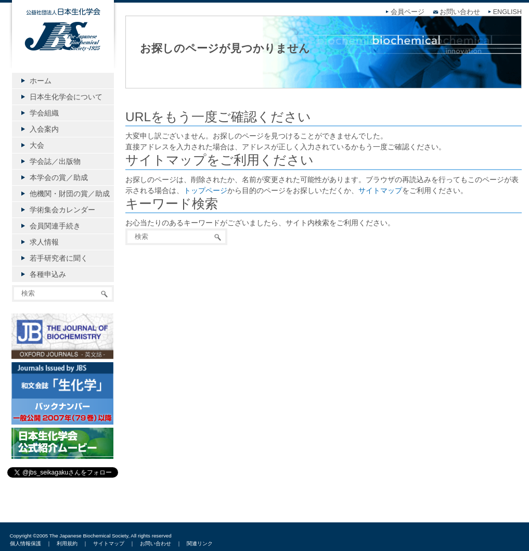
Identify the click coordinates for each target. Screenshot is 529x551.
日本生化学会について (66, 97)
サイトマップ (380, 190)
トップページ (205, 190)
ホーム (40, 80)
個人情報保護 (25, 543)
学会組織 (44, 113)
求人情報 (44, 242)
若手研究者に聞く (59, 258)
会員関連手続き (55, 226)
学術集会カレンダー (62, 210)
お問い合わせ (460, 12)
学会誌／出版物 (55, 161)
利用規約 (67, 543)
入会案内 (44, 129)
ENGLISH (507, 12)
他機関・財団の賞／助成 (70, 193)
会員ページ (407, 12)
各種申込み (48, 274)
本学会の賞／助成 (59, 177)
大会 (37, 145)
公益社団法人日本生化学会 (63, 42)
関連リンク (200, 543)
